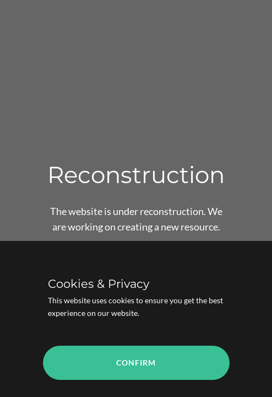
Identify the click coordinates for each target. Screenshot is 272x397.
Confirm (136, 362)
